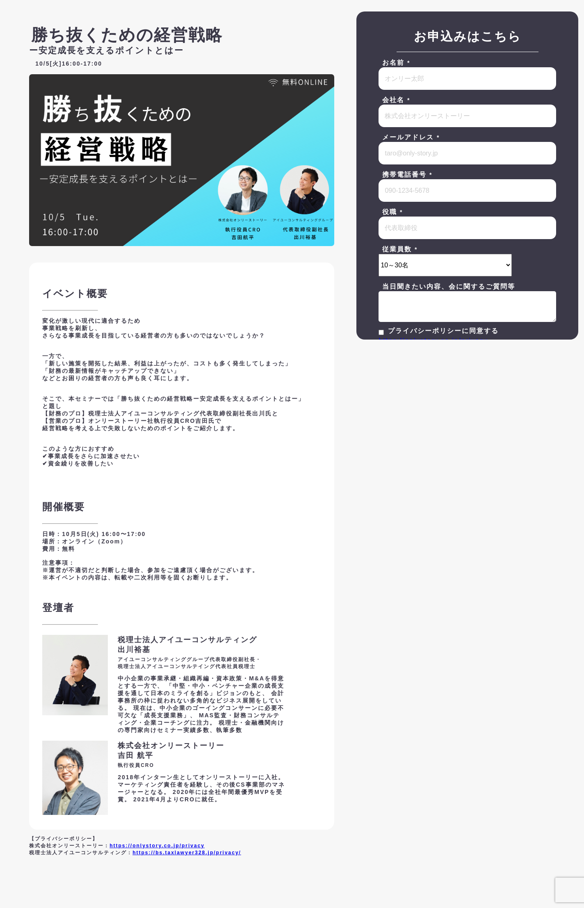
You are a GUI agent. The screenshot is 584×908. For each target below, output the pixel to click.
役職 (393, 211)
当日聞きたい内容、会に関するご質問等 (448, 286)
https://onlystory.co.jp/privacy (157, 846)
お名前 (396, 62)
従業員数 (400, 249)
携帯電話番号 (407, 174)
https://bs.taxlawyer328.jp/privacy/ (186, 853)
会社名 (396, 99)
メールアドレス (411, 137)
